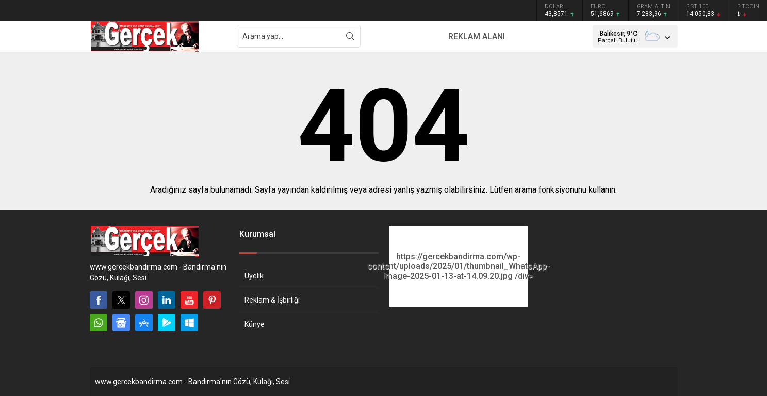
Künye (254, 324)
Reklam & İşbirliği (272, 300)
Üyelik (254, 276)
